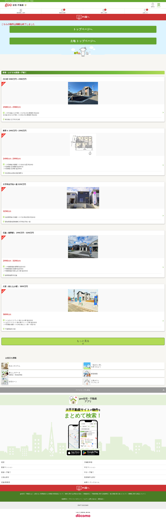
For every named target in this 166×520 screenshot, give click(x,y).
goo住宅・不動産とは (26, 494)
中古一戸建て (89, 472)
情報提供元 (86, 494)
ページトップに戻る (83, 390)
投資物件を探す (89, 477)
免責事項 (64, 499)
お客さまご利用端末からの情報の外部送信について (48, 494)
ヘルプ (85, 499)
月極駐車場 (88, 462)
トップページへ (83, 29)
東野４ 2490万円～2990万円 (14, 131)
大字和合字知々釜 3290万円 (14, 184)
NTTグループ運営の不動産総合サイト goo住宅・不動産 (19, 1)
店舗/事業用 (5, 482)
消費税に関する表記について (136, 494)
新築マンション (6, 467)
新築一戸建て (6, 472)
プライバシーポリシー (74, 499)
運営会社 (100, 499)
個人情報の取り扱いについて (118, 494)
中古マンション (89, 467)
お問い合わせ (92, 499)
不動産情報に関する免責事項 (100, 494)
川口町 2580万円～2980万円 (14, 79)
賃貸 (2, 462)
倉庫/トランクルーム (91, 482)
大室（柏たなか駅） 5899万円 (15, 286)
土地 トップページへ (83, 40)
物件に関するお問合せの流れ (73, 494)
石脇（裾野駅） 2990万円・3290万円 (18, 233)
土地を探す (5, 477)
